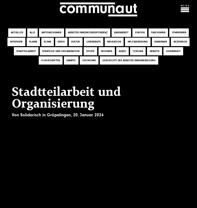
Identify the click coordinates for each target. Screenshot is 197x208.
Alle (32, 32)
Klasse (33, 42)
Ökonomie (89, 60)
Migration (114, 42)
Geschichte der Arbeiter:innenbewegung (129, 60)
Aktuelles (17, 32)
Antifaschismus (51, 32)
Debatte (155, 51)
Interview (16, 42)
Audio (122, 51)
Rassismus (160, 42)
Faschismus (158, 32)
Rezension (180, 42)
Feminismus (179, 32)
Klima (47, 42)
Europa (140, 32)
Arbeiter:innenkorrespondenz (88, 32)
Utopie (90, 51)
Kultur (75, 42)
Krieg (61, 42)
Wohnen (106, 51)
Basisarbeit (121, 32)
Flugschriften (50, 60)
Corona (138, 51)
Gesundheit (173, 51)
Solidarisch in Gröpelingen (45, 114)
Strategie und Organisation (61, 51)
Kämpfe (71, 60)
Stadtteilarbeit (26, 51)
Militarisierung (138, 42)
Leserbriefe (93, 42)
